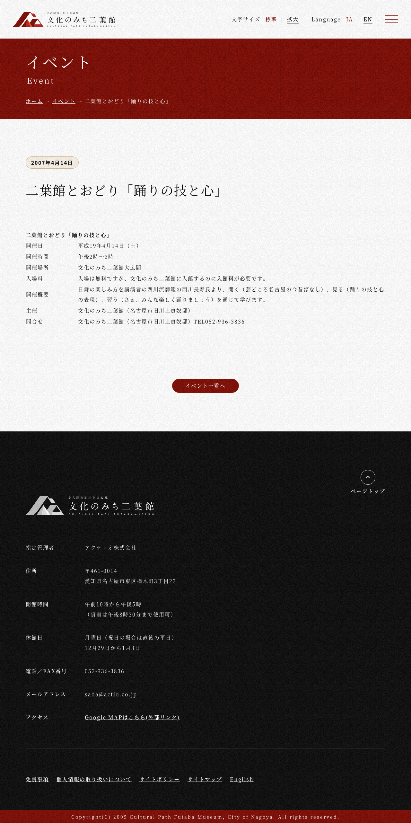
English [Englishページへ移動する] (242, 779)
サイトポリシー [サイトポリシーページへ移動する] (159, 779)
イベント (63, 101)
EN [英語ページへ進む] (367, 19)
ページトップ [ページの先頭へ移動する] (368, 491)
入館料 (225, 278)
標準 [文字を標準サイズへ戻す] (271, 19)
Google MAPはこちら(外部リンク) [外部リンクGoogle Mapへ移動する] (132, 717)
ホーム (34, 101)
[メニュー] (391, 19)
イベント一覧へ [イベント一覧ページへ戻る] (205, 385)
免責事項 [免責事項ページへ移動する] (37, 779)
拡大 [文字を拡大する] (293, 19)
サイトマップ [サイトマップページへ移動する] (205, 779)
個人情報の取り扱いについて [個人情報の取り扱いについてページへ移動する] (94, 779)
